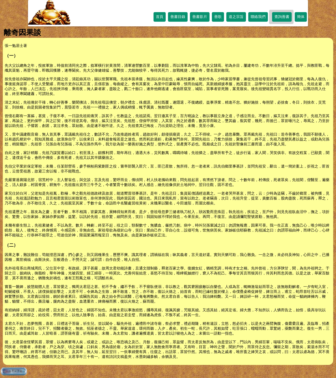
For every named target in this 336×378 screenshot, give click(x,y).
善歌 (218, 17)
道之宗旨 (236, 17)
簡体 (300, 17)
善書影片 (199, 17)
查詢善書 (281, 17)
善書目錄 (177, 17)
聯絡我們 (258, 17)
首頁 (159, 17)
